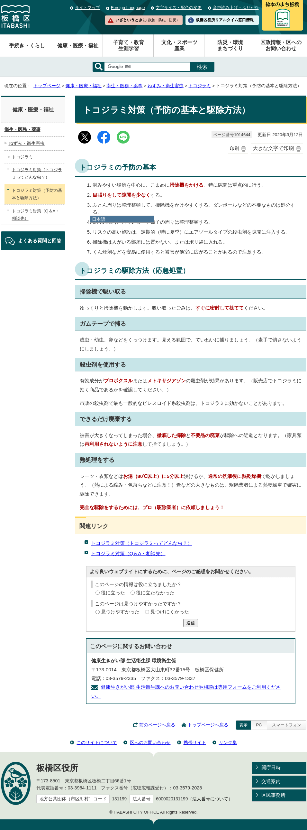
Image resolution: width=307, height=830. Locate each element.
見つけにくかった (169, 611)
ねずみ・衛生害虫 (166, 85)
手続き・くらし (27, 45)
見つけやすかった (120, 611)
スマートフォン (286, 725)
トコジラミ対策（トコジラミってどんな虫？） (141, 543)
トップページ (46, 85)
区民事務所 (273, 795)
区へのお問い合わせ (150, 742)
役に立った (113, 592)
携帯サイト (195, 742)
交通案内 (271, 781)
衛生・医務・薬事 (124, 85)
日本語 (98, 219)
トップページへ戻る (208, 725)
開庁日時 (271, 767)
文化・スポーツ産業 (179, 45)
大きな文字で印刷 (273, 148)
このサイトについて (97, 742)
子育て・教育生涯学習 (128, 45)
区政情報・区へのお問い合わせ (281, 45)
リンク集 (228, 742)
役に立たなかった (155, 592)
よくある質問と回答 (39, 240)
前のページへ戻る (157, 725)
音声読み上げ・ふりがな (236, 7)
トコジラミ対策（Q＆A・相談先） (128, 553)
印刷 (234, 148)
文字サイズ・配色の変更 (179, 7)
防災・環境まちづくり (230, 45)
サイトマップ (87, 7)
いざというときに (147, 20)
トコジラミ (199, 85)
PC (259, 725)
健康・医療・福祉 (77, 45)
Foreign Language (128, 7)
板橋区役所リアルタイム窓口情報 (225, 20)
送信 (190, 622)
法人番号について (210, 799)
